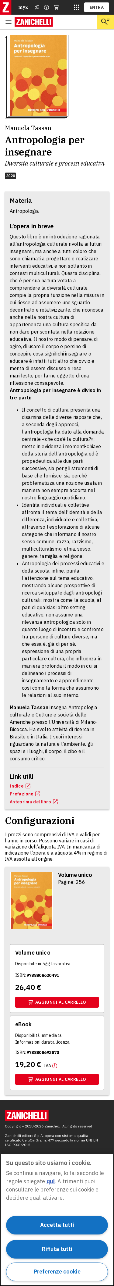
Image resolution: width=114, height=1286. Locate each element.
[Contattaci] (46, 7)
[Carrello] (56, 7)
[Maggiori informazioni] (50, 1065)
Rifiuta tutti (57, 1248)
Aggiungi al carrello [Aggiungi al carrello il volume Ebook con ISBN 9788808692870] (57, 1079)
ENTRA (97, 7)
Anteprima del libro (34, 802)
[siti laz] (76, 7)
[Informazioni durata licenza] (42, 1042)
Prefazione (25, 794)
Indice (20, 786)
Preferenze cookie (57, 1271)
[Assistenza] (37, 7)
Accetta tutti (57, 1224)
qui (51, 1181)
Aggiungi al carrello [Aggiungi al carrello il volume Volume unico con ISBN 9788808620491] (57, 1002)
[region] (57, 1220)
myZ (23, 7)
